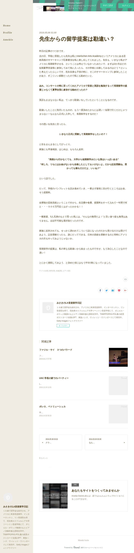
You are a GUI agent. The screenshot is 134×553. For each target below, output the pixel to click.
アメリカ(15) (43, 271)
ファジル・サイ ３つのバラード (55, 349)
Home (7, 25)
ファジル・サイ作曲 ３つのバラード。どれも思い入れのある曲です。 (69, 356)
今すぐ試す (108, 5)
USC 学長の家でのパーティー (54, 378)
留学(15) (52, 271)
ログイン (126, 5)
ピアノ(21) (66, 271)
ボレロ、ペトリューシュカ (52, 406)
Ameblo (8, 39)
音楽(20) (59, 271)
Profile (7, 32)
